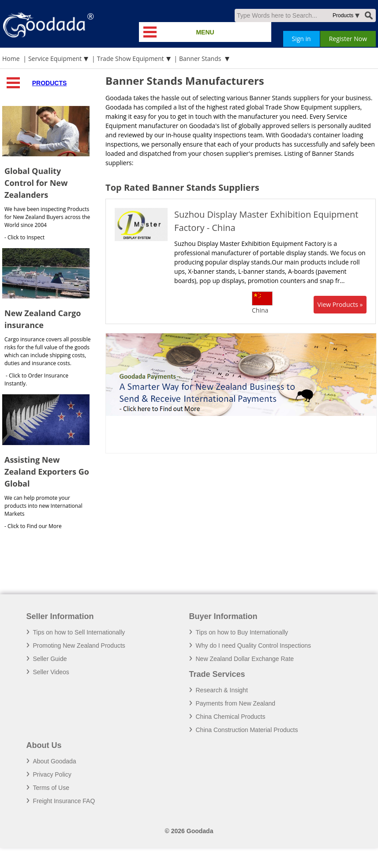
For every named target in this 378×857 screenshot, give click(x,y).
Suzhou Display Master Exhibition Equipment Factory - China (266, 221)
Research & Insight (222, 690)
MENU (205, 32)
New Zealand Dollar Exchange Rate (245, 658)
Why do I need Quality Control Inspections (253, 645)
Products (49, 83)
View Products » (340, 304)
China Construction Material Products (247, 729)
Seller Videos (51, 672)
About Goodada (54, 761)
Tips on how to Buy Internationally (242, 632)
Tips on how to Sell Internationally (79, 632)
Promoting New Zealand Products (79, 645)
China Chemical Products (231, 716)
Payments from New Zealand (236, 703)
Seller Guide (50, 658)
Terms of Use (51, 787)
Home (11, 58)
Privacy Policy (52, 774)
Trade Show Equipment (130, 58)
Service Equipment (55, 58)
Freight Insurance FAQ (64, 800)
